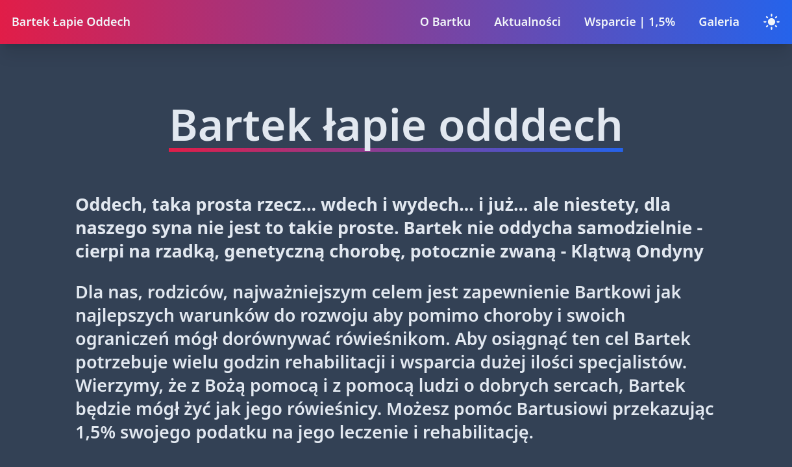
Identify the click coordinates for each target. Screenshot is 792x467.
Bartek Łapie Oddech (71, 21)
